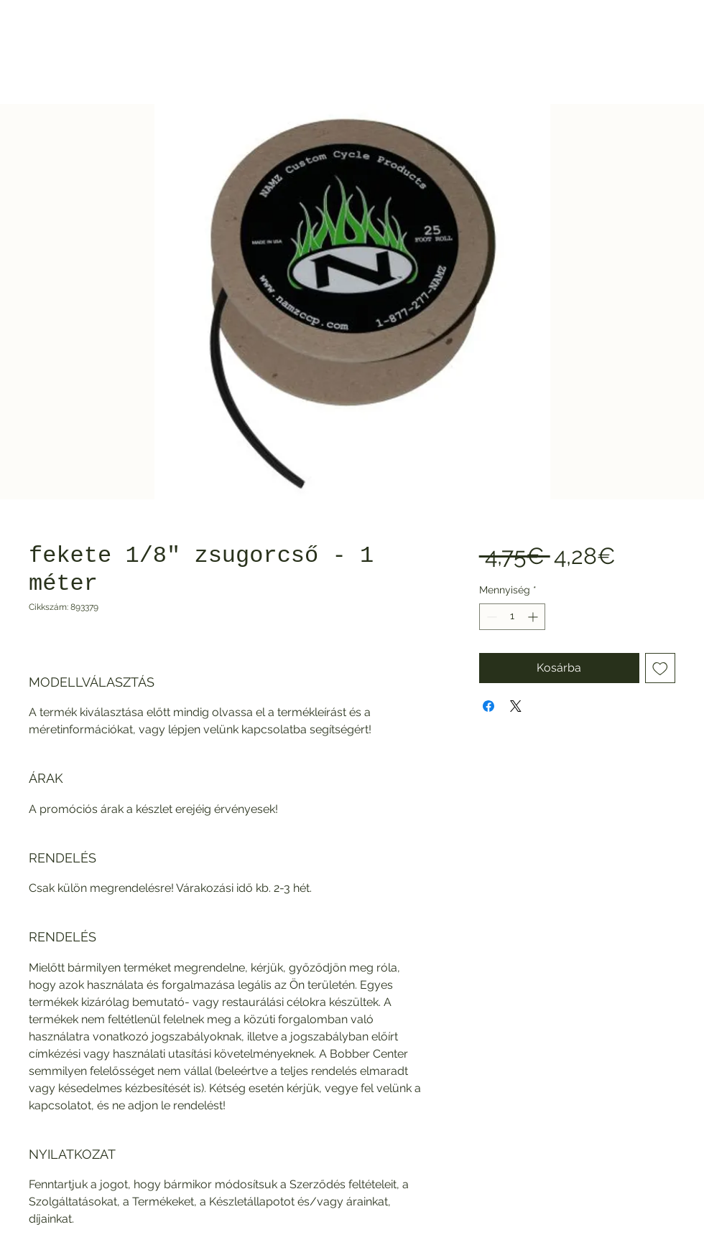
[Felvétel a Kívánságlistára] (660, 668)
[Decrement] (490, 616)
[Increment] (534, 616)
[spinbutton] (512, 616)
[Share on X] (515, 706)
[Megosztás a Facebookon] (488, 706)
